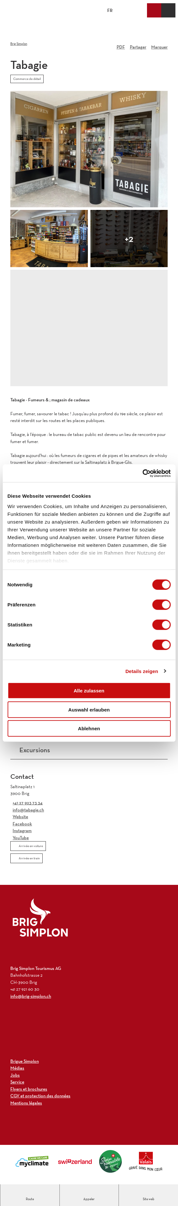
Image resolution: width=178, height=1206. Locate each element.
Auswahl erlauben (89, 709)
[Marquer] (159, 44)
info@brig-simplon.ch (30, 996)
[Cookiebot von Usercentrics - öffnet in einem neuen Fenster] (142, 473)
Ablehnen (89, 728)
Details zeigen (141, 671)
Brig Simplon (18, 44)
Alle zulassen (89, 690)
